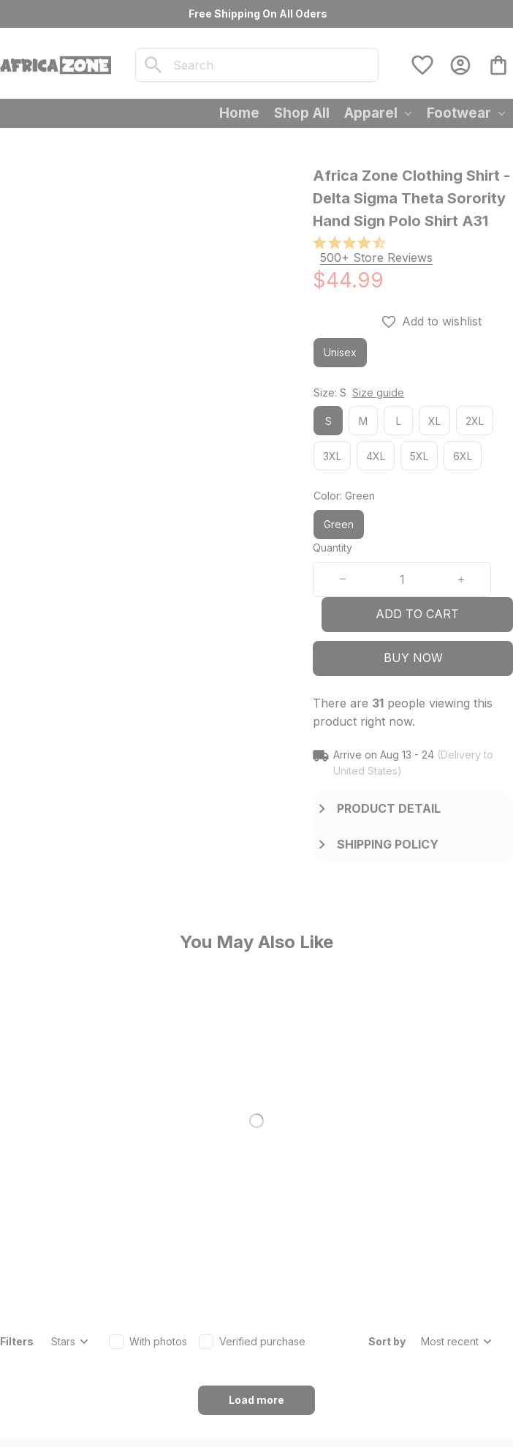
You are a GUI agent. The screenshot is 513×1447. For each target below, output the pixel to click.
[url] (136, 1302)
